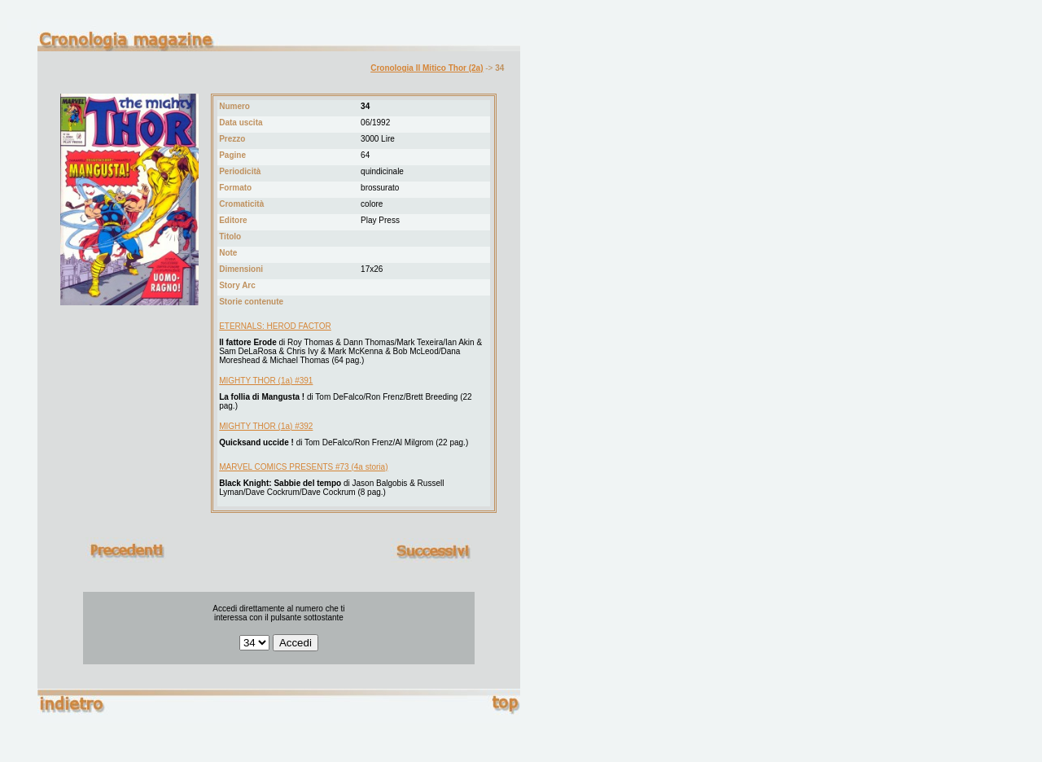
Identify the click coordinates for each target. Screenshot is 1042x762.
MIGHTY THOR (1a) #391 (266, 380)
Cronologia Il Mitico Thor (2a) (426, 68)
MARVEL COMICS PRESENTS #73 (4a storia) (303, 466)
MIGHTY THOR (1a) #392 (266, 426)
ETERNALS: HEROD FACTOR (275, 326)
